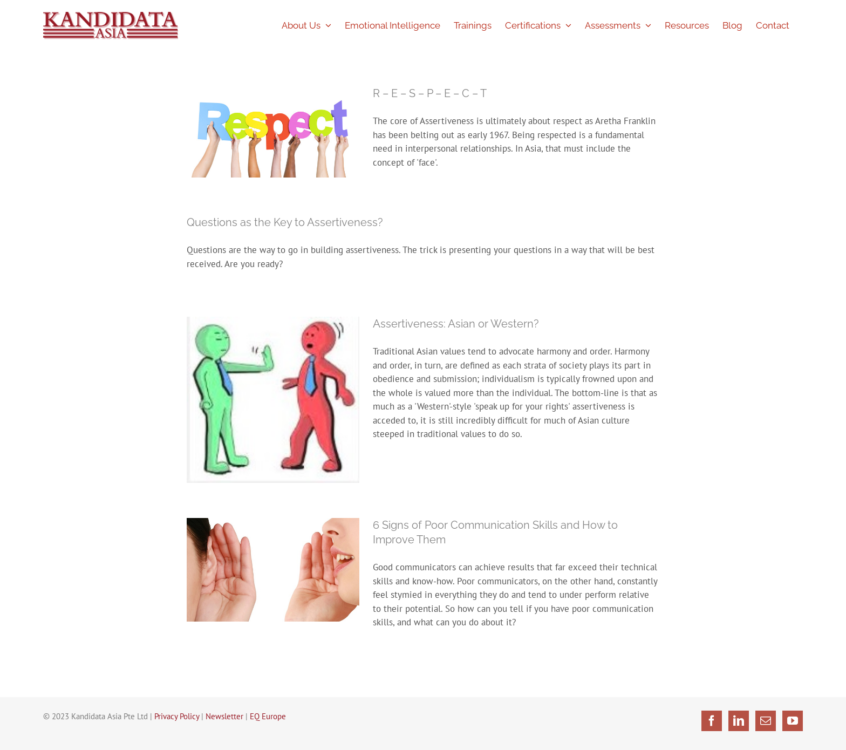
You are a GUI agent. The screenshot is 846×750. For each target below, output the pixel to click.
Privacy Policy (176, 716)
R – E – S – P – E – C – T (430, 93)
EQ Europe (268, 716)
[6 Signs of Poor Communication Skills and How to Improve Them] (273, 569)
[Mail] (765, 721)
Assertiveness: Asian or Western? (456, 323)
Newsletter (224, 716)
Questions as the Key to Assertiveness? (285, 222)
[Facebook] (711, 721)
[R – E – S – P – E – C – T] (273, 132)
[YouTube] (792, 721)
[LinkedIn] (738, 721)
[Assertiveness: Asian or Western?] (273, 400)
